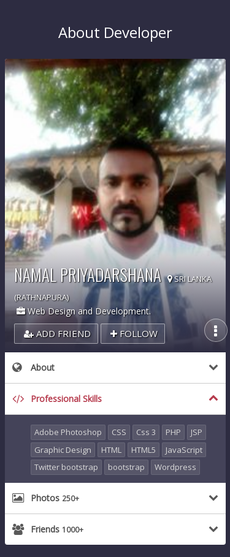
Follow (134, 333)
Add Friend (57, 333)
